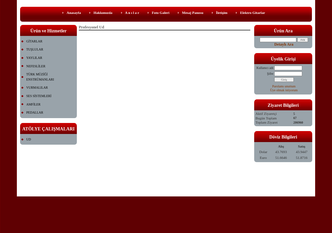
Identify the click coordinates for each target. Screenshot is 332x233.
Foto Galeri (160, 13)
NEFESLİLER (35, 66)
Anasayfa (73, 13)
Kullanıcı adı (264, 68)
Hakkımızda (102, 13)
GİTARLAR (34, 41)
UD (28, 139)
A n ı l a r (132, 13)
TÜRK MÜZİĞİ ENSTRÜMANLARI (40, 76)
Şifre (270, 73)
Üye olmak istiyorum (284, 90)
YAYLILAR (34, 58)
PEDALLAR (34, 112)
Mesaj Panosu (192, 13)
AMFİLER (33, 104)
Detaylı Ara (283, 44)
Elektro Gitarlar (252, 13)
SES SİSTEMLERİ (39, 96)
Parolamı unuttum (284, 86)
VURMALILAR (37, 87)
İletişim (221, 13)
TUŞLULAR (34, 49)
